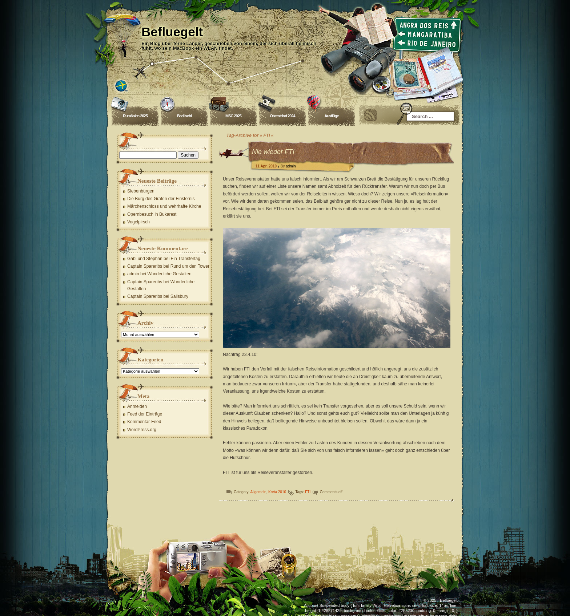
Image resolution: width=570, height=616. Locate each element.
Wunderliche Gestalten (169, 273)
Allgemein (258, 492)
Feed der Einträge (144, 414)
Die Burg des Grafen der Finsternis (160, 198)
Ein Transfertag (185, 258)
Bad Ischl (184, 116)
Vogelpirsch (138, 221)
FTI (307, 492)
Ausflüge (331, 116)
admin (291, 166)
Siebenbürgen (140, 191)
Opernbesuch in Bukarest (151, 214)
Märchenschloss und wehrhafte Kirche (164, 206)
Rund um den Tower (189, 266)
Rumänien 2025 (135, 116)
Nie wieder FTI (273, 151)
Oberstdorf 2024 (282, 116)
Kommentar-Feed (144, 421)
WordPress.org (141, 429)
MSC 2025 (233, 116)
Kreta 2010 (277, 492)
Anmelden (137, 406)
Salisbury (179, 296)
